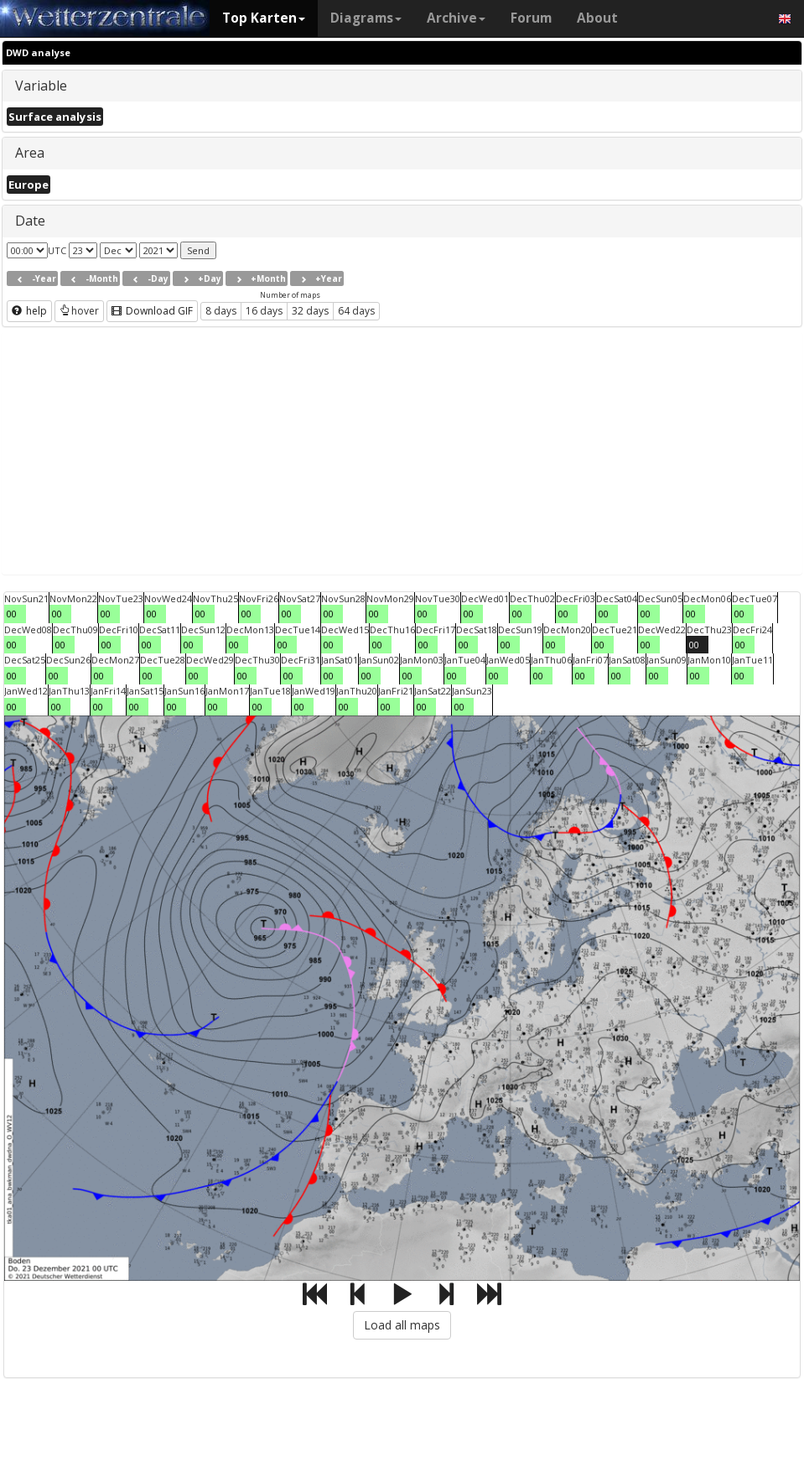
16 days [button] (264, 311)
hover (79, 310)
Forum (531, 18)
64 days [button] (356, 311)
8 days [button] (220, 311)
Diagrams (366, 18)
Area (29, 152)
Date (30, 220)
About (597, 18)
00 (12, 613)
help (29, 310)
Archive (456, 18)
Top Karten (263, 18)
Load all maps (402, 1325)
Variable (41, 85)
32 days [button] (310, 311)
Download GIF (152, 310)
